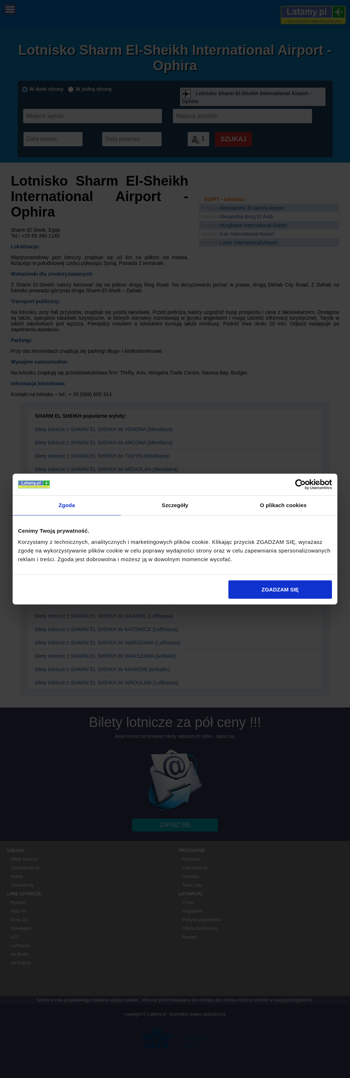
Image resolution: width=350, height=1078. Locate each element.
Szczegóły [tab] (175, 505)
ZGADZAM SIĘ (280, 589)
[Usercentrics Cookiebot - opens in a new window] (300, 484)
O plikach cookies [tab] (283, 505)
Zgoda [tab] (66, 505)
